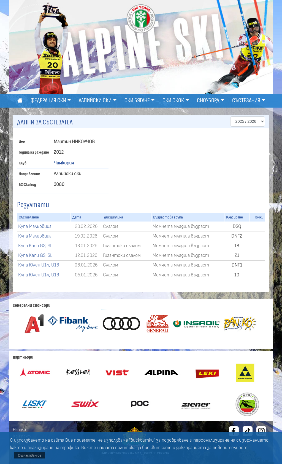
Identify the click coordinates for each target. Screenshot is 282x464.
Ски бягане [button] (137, 100)
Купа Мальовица (34, 226)
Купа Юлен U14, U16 (38, 265)
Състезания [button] (246, 100)
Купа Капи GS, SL (35, 245)
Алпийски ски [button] (95, 100)
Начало (19, 429)
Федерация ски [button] (48, 100)
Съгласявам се (29, 455)
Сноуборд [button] (208, 100)
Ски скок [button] (173, 100)
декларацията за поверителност (211, 447)
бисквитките (157, 447)
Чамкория (64, 163)
